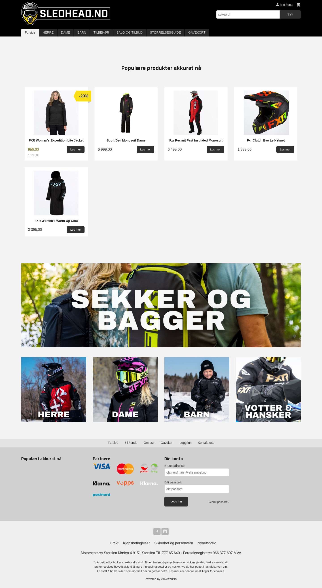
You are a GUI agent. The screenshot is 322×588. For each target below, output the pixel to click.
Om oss (149, 442)
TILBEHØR (101, 32)
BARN (81, 32)
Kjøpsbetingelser (136, 543)
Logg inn (186, 442)
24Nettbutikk (169, 579)
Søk (290, 14)
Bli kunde (131, 442)
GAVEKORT (196, 32)
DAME (65, 32)
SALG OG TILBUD (129, 32)
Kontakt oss (206, 442)
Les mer (174, 571)
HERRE (48, 32)
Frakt (114, 543)
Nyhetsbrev (207, 543)
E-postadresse (174, 466)
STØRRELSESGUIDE (165, 32)
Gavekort (167, 442)
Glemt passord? (219, 502)
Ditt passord (172, 482)
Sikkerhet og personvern (173, 543)
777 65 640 (171, 553)
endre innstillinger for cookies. (205, 571)
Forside (30, 32)
